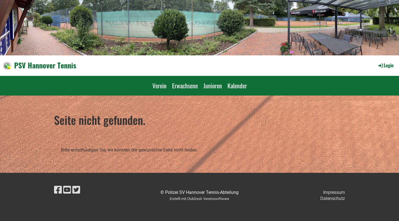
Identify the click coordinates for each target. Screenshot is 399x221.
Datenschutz (332, 198)
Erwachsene (185, 85)
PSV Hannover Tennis (45, 65)
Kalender (237, 85)
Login (385, 65)
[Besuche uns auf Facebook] (58, 190)
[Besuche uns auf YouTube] (67, 190)
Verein (159, 85)
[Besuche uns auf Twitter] (76, 190)
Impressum (334, 192)
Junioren (212, 85)
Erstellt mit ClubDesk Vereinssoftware (199, 199)
